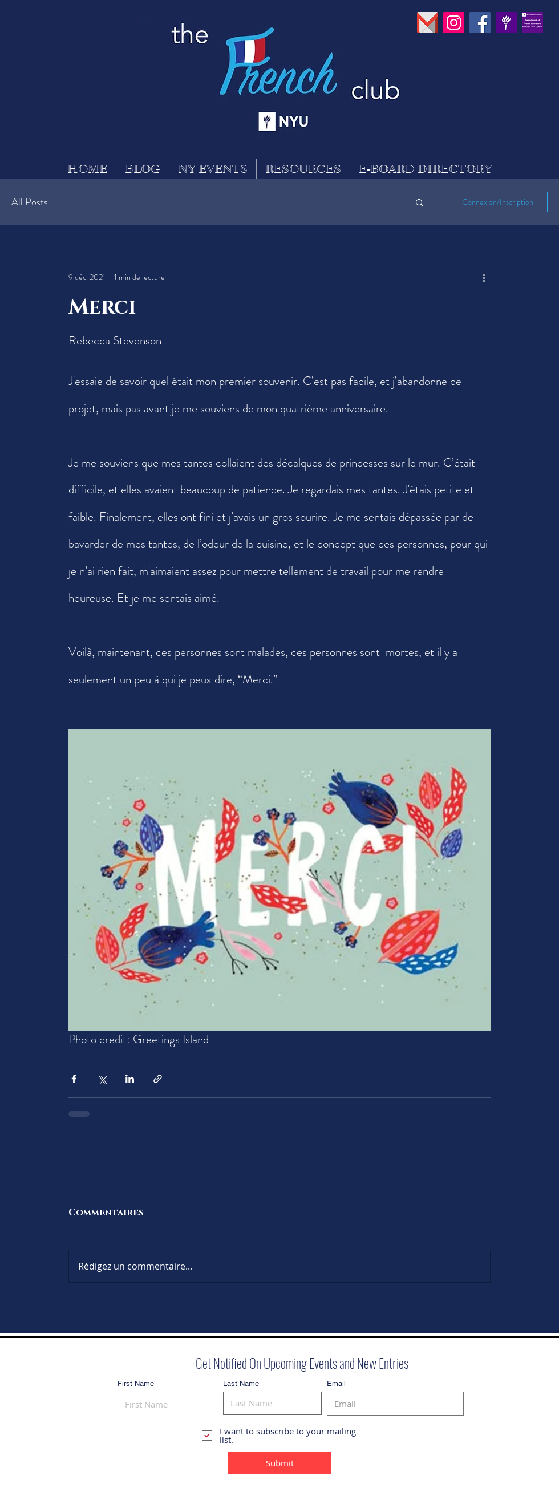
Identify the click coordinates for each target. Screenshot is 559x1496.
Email (336, 1383)
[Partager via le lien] (157, 1078)
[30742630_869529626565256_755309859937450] (532, 22)
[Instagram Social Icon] (453, 22)
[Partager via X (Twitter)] (101, 1078)
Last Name (241, 1383)
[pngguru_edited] (427, 22)
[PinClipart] (506, 22)
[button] (419, 201)
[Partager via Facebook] (73, 1078)
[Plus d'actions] (484, 277)
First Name (136, 1383)
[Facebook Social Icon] (480, 22)
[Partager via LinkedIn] (129, 1078)
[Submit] (279, 1463)
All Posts (29, 202)
